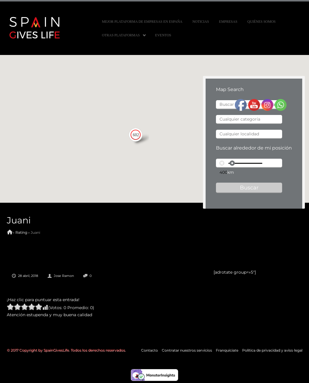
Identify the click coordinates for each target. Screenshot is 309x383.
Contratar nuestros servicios (187, 350)
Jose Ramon (64, 276)
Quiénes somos (261, 22)
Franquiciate (227, 350)
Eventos (163, 35)
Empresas (228, 22)
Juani (19, 220)
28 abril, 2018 (28, 276)
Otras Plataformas (121, 35)
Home (10, 233)
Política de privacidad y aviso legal (272, 350)
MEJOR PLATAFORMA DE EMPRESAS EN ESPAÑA (142, 22)
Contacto (149, 350)
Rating (21, 232)
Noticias (200, 22)
